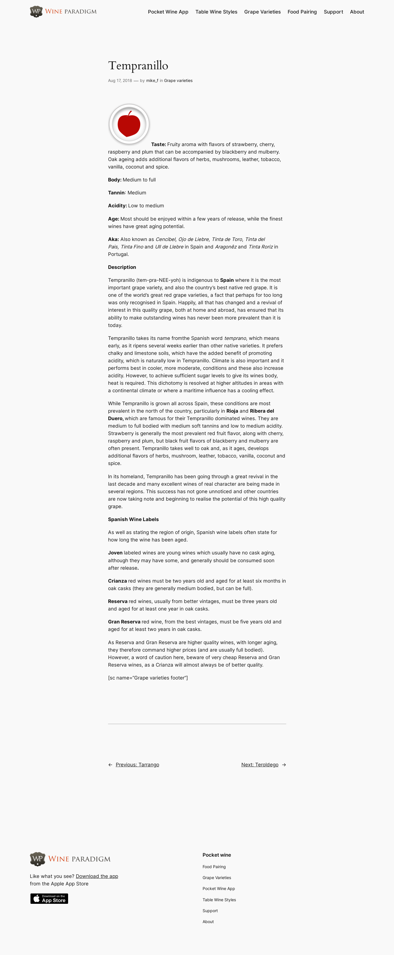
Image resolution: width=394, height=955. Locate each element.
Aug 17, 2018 (120, 80)
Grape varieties (178, 80)
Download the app (97, 876)
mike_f (152, 80)
